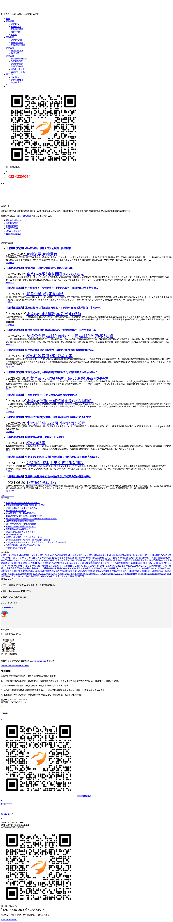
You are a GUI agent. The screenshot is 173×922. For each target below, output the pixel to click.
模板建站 (76, 274)
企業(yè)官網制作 (103, 571)
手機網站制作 (50, 568)
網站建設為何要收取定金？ (18, 529)
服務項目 (10, 21)
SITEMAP (21, 665)
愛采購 (102, 560)
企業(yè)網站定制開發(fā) (47, 274)
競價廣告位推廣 (33, 560)
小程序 (14, 35)
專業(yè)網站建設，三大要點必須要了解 (24, 537)
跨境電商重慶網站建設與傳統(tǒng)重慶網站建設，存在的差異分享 (60, 330)
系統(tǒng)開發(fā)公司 (60, 555)
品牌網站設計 (66, 571)
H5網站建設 (96, 568)
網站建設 (15, 24)
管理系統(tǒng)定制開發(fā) (72, 563)
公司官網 (56, 401)
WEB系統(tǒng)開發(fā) (14, 566)
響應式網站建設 (62, 576)
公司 (109, 555)
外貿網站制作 (16, 571)
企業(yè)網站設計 (120, 558)
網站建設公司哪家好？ (16, 511)
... (10, 495)
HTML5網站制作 (143, 568)
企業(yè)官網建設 (119, 571)
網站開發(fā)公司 (20, 558)
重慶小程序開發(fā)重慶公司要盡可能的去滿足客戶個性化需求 (58, 417)
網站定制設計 (107, 563)
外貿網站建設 (102, 336)
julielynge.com (40, 661)
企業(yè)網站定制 (8, 555)
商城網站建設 (146, 571)
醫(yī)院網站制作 (129, 555)
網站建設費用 (37, 356)
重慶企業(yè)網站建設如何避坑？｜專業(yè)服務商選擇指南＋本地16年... (63, 307)
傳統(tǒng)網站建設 (74, 336)
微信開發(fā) (16, 32)
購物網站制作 (41, 571)
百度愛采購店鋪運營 (139, 560)
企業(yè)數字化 (144, 555)
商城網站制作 (133, 571)
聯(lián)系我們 (17, 82)
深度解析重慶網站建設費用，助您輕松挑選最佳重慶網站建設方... (59, 350)
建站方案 (10, 48)
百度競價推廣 (7, 560)
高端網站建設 (14, 574)
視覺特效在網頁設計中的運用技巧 (21, 526)
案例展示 (10, 37)
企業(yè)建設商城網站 (96, 555)
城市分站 (5, 665)
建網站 (78, 566)
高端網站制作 (51, 574)
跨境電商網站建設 (41, 336)
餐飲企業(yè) (37, 294)
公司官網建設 (23, 555)
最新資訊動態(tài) (19, 58)
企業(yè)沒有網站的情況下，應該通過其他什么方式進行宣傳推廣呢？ (37, 542)
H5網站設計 (74, 568)
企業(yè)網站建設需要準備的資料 (21, 532)
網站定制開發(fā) (92, 563)
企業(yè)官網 (37, 401)
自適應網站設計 (159, 574)
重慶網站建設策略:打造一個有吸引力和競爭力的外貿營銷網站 (58, 476)
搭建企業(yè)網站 (70, 378)
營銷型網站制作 (15, 563)
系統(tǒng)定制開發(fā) (32, 563)
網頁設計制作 (77, 574)
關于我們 (10, 74)
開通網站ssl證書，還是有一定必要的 (44, 437)
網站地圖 (13, 665)
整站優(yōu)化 (31, 566)
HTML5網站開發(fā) (111, 568)
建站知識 (10, 56)
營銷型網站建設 (145, 574)
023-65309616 (7, 607)
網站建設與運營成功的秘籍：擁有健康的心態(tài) (28, 540)
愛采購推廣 (11, 568)
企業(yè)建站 (127, 566)
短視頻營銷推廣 (18, 45)
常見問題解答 (17, 66)
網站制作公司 (106, 574)
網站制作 (87, 558)
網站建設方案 (17, 50)
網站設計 (79, 558)
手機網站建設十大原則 (16, 548)
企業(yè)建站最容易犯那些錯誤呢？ (22, 508)
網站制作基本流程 (14, 534)
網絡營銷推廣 (17, 29)
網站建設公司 (118, 574)
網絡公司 (70, 566)
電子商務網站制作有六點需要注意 (21, 524)
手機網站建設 (63, 568)
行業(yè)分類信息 (18, 72)
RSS (27, 665)
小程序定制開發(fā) (121, 563)
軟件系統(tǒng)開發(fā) (153, 563)
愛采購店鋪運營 (123, 560)
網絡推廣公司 (106, 558)
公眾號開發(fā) (155, 566)
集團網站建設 (137, 563)
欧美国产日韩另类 (9, 919)
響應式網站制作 (48, 576)
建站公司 (85, 566)
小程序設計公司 (72, 423)
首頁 (8, 19)
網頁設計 (70, 558)
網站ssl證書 (36, 443)
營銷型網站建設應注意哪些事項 (20, 521)
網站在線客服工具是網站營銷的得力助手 (24, 545)
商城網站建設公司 (78, 555)
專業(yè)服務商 (68, 314)
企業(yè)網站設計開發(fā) (140, 558)
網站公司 (33, 558)
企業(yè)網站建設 (40, 314)
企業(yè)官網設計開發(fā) (84, 571)
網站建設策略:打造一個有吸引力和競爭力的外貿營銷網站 (31, 518)
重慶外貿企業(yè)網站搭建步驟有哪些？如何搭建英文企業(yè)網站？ (61, 372)
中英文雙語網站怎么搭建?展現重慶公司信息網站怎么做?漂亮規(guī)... (62, 456)
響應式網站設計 (77, 576)
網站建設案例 (17, 40)
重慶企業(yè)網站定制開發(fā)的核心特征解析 (49, 268)
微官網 (56, 566)
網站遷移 (49, 254)
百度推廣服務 (164, 558)
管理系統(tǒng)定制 (51, 563)
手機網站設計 (38, 568)
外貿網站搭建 (97, 378)
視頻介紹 (15, 53)
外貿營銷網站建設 (41, 482)
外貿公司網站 (76, 560)
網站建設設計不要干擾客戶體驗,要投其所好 (25, 505)
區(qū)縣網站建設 (19, 69)
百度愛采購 (16, 27)
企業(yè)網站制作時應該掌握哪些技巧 (23, 503)
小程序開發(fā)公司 (42, 423)
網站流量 (33, 254)
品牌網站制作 (26, 574)
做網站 (155, 558)
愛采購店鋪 (110, 560)
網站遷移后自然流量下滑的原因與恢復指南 (48, 248)
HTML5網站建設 (158, 568)
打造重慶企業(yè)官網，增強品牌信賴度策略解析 (51, 395)
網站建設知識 (17, 61)
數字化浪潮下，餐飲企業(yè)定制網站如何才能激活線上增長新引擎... (61, 288)
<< (2, 495)
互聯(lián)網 (116, 555)
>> (13, 495)
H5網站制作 (86, 568)
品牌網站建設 (39, 574)
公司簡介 (15, 77)
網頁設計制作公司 (91, 574)
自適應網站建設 (19, 576)
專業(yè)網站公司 (45, 558)
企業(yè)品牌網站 (79, 401)
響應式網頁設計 (33, 576)
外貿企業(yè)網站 (40, 378)
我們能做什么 (17, 80)
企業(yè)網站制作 (97, 566)
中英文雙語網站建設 (67, 463)
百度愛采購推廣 (156, 560)
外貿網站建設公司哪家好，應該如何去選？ (25, 516)
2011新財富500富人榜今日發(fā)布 (21, 513)
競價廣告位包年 (48, 560)
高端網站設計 (158, 571)
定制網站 (56, 294)
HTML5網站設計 (128, 568)
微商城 (62, 566)
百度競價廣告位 (62, 560)
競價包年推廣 (20, 560)
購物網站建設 (53, 571)
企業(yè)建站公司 (141, 566)
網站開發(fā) (157, 555)
